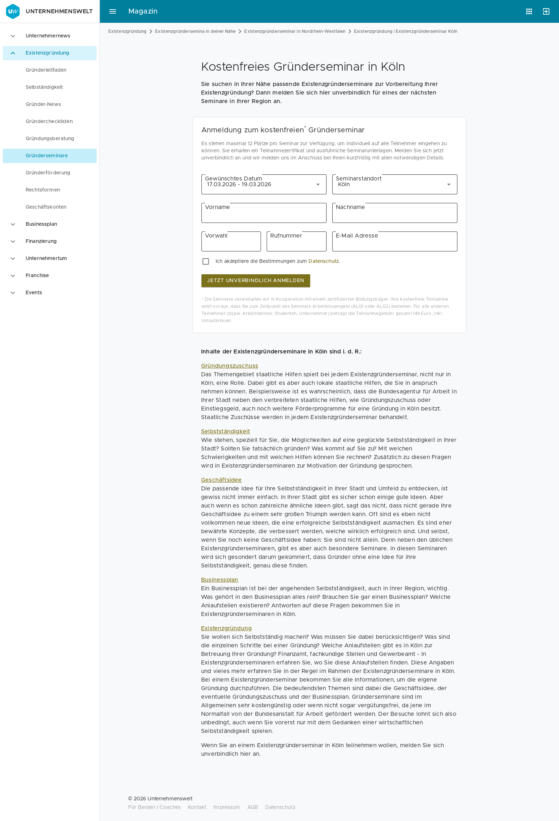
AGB (252, 807)
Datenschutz (323, 261)
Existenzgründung (127, 31)
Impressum (227, 807)
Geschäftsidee (221, 480)
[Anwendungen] (529, 11)
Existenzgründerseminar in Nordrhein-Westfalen (294, 31)
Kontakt (197, 807)
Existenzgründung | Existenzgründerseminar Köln (405, 31)
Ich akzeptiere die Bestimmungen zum (261, 261)
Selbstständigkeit (225, 431)
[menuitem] (50, 70)
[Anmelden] (546, 11)
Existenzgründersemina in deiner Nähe (195, 31)
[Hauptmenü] (112, 11)
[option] (50, 36)
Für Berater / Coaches (154, 807)
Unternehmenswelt (48, 11)
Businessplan (219, 580)
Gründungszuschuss (229, 366)
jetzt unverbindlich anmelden (255, 280)
